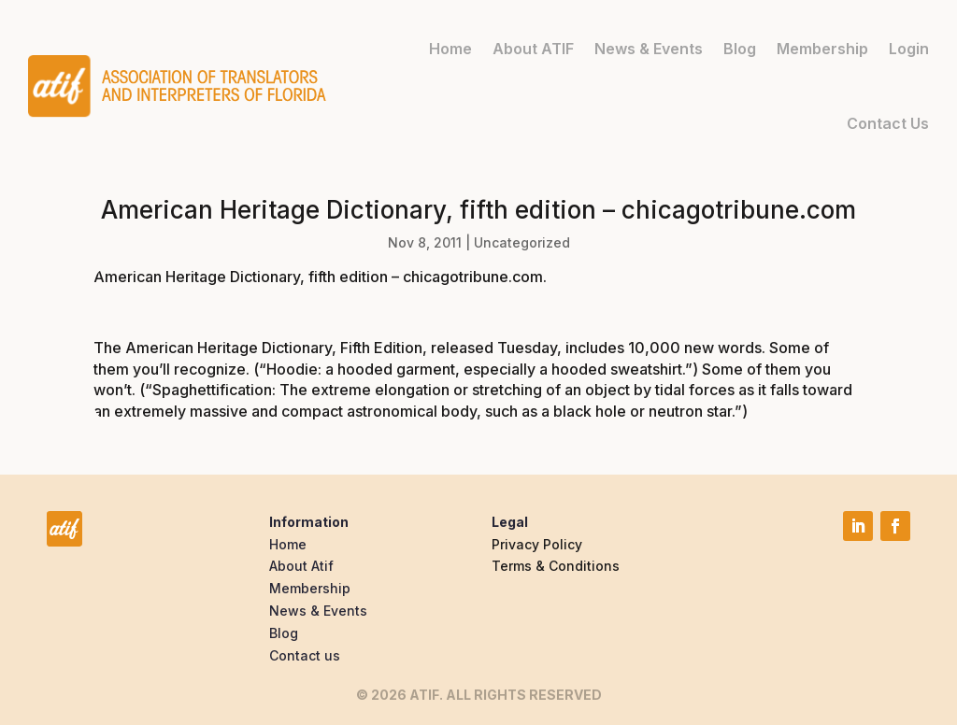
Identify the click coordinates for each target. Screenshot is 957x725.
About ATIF (533, 47)
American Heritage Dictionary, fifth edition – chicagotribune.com (318, 276)
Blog (739, 47)
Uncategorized (522, 242)
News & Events (648, 47)
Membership (822, 47)
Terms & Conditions (556, 566)
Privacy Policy (537, 544)
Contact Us (888, 122)
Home (450, 47)
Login (909, 47)
